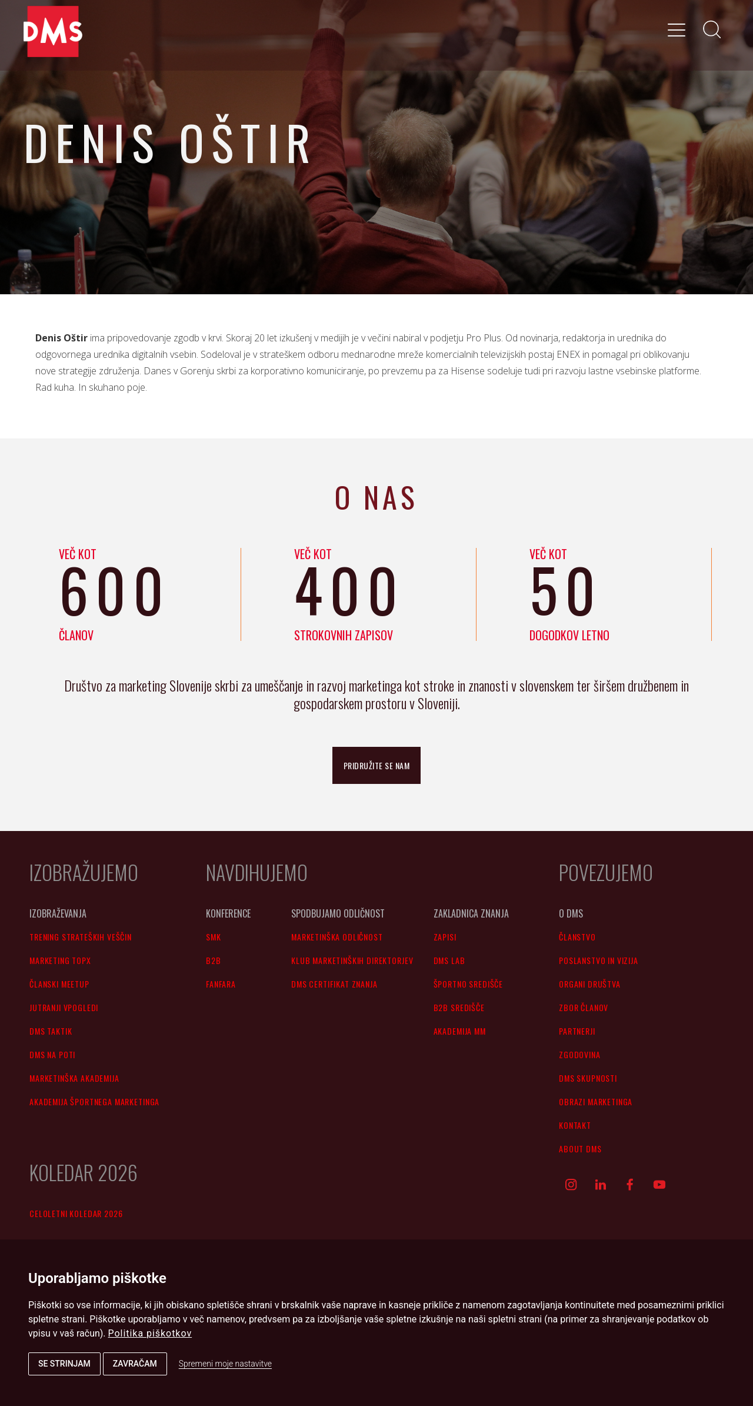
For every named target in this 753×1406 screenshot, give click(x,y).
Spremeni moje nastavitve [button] (225, 1363)
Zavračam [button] (135, 1363)
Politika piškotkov (150, 1333)
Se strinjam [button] (64, 1363)
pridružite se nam (377, 765)
